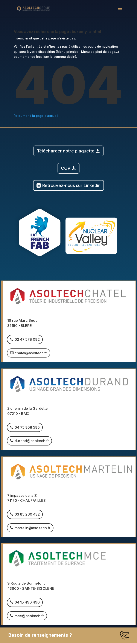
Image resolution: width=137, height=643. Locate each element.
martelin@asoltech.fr (32, 528)
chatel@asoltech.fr (31, 353)
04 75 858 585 (27, 427)
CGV (65, 168)
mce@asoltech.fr (29, 616)
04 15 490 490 (27, 602)
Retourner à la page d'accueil (36, 116)
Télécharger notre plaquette (65, 151)
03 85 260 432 (27, 514)
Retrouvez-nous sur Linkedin (71, 185)
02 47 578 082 (27, 339)
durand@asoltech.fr (32, 441)
